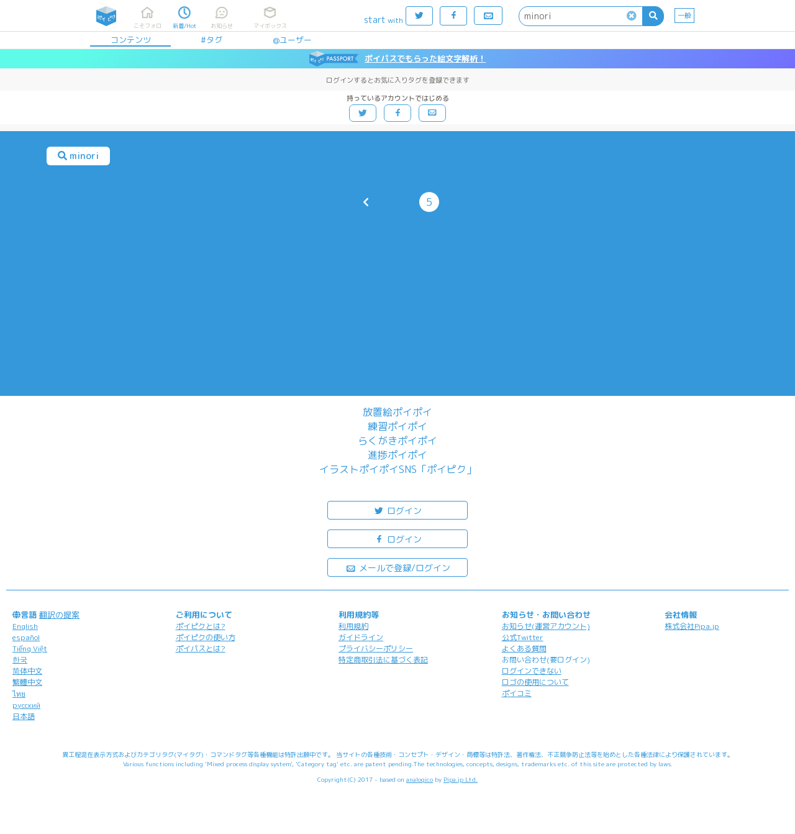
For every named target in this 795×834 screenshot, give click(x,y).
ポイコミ (517, 693)
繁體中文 (27, 682)
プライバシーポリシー (375, 648)
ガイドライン (360, 637)
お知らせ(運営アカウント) (546, 626)
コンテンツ (131, 39)
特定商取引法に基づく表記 (383, 659)
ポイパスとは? (200, 648)
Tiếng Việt (29, 648)
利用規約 (353, 626)
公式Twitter (522, 637)
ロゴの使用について (535, 682)
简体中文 (27, 671)
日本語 (23, 716)
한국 (19, 659)
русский (26, 705)
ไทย (18, 694)
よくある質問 (524, 648)
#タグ (211, 39)
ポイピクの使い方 (205, 637)
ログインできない (531, 671)
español (26, 637)
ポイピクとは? (200, 626)
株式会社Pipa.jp (692, 626)
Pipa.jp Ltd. (460, 779)
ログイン (397, 510)
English (25, 626)
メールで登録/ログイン (397, 567)
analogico (419, 779)
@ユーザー (292, 39)
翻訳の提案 (59, 614)
